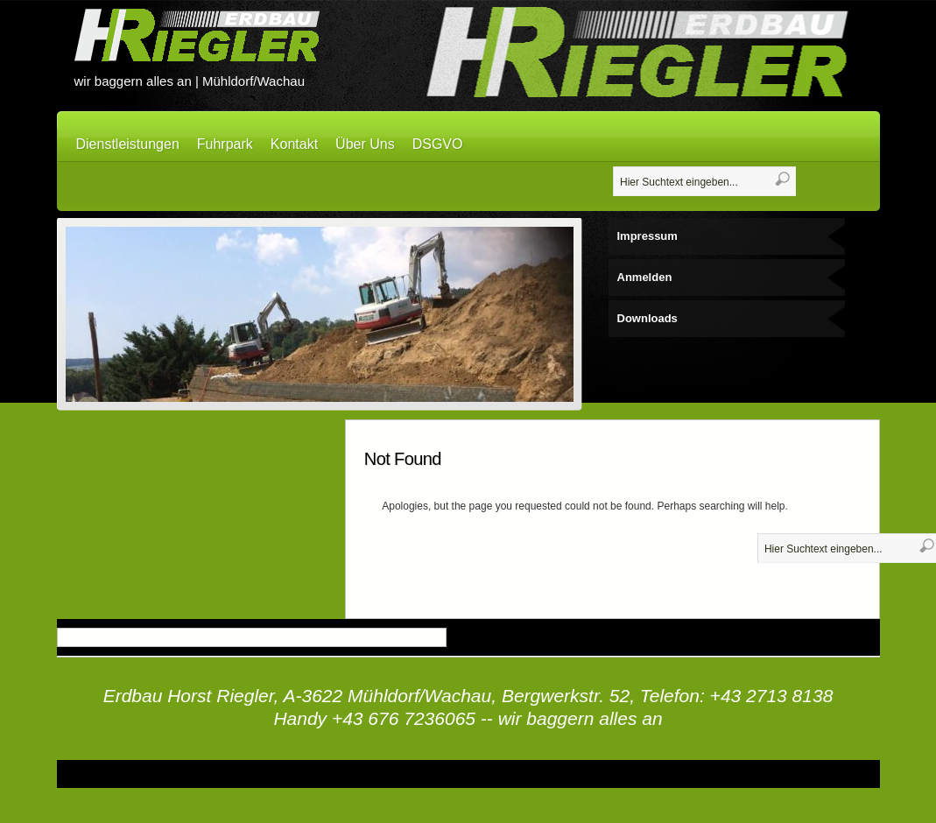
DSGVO (437, 144)
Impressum (647, 236)
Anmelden (644, 277)
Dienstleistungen (127, 144)
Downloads (647, 318)
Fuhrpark (225, 144)
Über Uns (365, 144)
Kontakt (294, 144)
